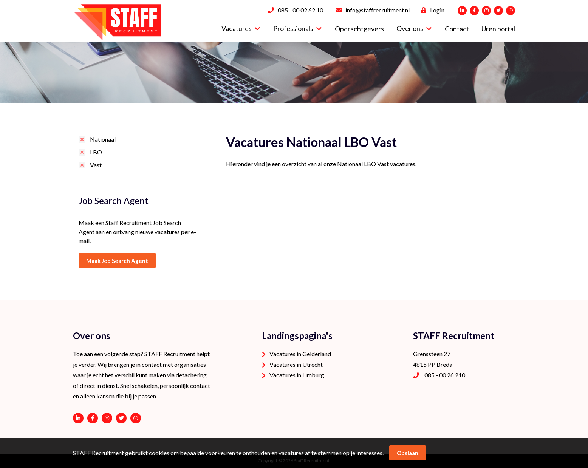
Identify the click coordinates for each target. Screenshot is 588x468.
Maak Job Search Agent (117, 260)
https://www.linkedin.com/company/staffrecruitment (78, 418)
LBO (96, 152)
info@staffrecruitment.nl (377, 10)
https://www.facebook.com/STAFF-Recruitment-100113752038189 (92, 418)
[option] (294, 72)
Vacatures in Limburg (296, 374)
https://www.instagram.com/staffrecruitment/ (107, 418)
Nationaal (103, 139)
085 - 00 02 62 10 (300, 10)
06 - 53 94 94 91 (135, 418)
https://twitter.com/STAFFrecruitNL (121, 418)
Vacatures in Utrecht (296, 364)
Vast (96, 164)
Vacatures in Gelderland (300, 353)
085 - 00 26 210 (444, 374)
